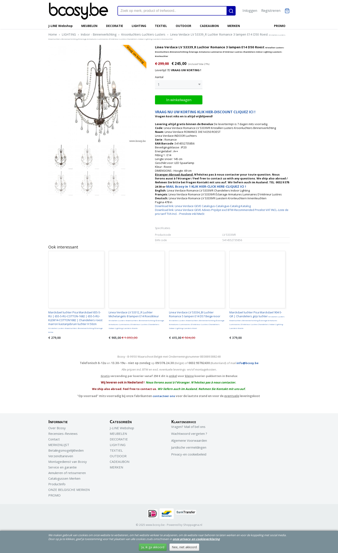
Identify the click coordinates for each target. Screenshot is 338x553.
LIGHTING (139, 26)
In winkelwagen (178, 99)
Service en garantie (62, 467)
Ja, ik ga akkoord (152, 547)
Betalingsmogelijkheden (66, 450)
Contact (54, 439)
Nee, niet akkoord (184, 547)
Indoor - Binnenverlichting (98, 34)
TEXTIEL (161, 26)
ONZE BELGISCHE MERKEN (69, 489)
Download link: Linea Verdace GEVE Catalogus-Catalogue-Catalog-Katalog (203, 206)
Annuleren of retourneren (67, 473)
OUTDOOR (183, 26)
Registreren (270, 10)
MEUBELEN (89, 26)
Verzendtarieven (60, 456)
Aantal (159, 77)
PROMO (279, 26)
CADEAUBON (209, 26)
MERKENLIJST (58, 445)
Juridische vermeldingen (188, 447)
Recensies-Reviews (63, 433)
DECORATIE (114, 26)
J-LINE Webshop (60, 26)
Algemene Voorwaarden (189, 440)
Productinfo (57, 484)
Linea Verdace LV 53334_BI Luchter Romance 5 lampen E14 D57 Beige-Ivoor (197, 319)
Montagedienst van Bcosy (67, 461)
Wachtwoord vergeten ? (189, 433)
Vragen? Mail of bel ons (188, 426)
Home (52, 34)
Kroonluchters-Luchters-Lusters (143, 34)
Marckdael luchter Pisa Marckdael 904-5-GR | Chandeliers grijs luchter (257, 319)
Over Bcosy (57, 428)
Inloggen (250, 10)
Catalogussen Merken (64, 478)
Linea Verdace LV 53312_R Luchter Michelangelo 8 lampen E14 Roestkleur (136, 319)
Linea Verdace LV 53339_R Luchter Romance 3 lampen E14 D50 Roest (167, 36)
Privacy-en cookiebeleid (188, 454)
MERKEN (233, 26)
